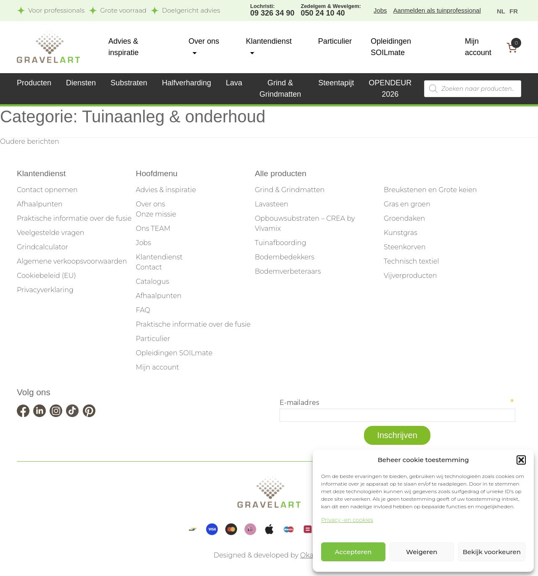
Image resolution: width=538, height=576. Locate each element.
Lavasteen (271, 204)
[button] (521, 460)
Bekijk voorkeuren (492, 552)
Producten (34, 83)
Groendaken (404, 218)
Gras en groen (407, 204)
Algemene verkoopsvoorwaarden (72, 261)
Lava (234, 83)
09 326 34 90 (272, 9)
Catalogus (152, 281)
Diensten (81, 83)
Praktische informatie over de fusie (74, 218)
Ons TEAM (153, 229)
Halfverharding (186, 83)
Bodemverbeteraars (288, 271)
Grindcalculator (42, 247)
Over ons (150, 204)
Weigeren (421, 552)
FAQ (143, 310)
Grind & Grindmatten (289, 190)
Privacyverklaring (45, 290)
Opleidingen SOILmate (174, 353)
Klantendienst (159, 257)
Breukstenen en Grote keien (430, 190)
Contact (149, 267)
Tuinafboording (280, 243)
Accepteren (353, 552)
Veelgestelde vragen (50, 233)
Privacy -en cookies (347, 519)
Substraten (129, 83)
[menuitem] (501, 10)
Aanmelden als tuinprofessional (437, 10)
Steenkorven (405, 247)
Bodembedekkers (284, 257)
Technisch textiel (411, 261)
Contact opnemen (47, 190)
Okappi (312, 555)
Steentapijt (336, 83)
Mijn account (157, 367)
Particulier (335, 41)
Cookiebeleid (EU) (46, 276)
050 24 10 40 (331, 9)
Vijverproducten (410, 276)
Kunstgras (400, 233)
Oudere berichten (29, 141)
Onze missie (156, 214)
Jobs (380, 10)
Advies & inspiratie (166, 190)
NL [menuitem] (501, 10)
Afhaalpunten (40, 204)
